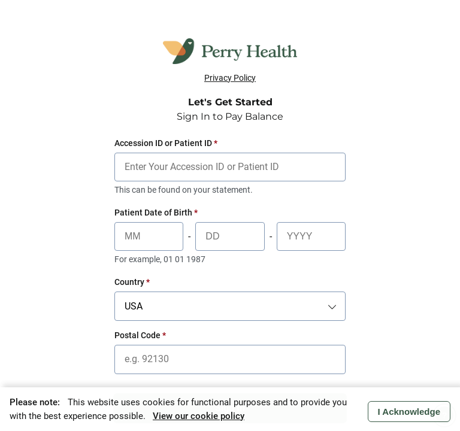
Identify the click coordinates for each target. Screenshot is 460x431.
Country (132, 282)
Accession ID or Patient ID (165, 143)
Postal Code (140, 335)
